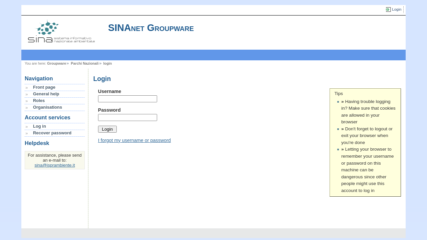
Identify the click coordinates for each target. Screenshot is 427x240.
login (107, 63)
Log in (39, 126)
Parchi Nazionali (84, 63)
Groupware (56, 63)
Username (109, 91)
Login (396, 9)
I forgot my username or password (134, 140)
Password (109, 110)
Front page (44, 87)
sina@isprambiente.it (54, 165)
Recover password (52, 132)
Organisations (47, 107)
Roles (39, 100)
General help (46, 93)
